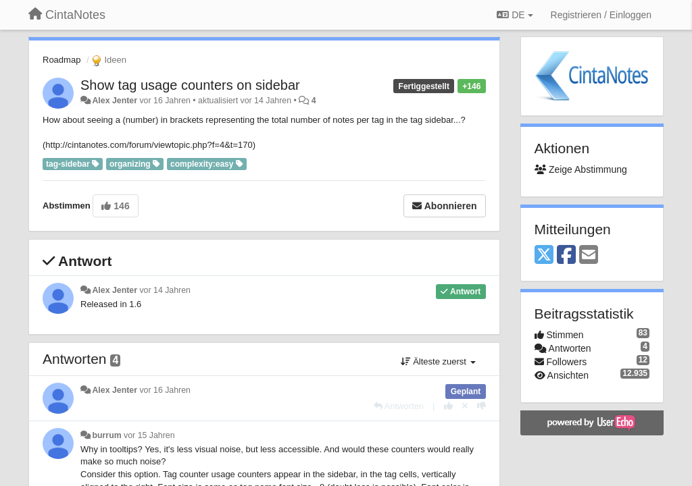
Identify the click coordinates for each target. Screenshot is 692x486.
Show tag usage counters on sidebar (190, 85)
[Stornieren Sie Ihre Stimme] (465, 406)
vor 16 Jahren (164, 390)
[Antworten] (399, 406)
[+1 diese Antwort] (448, 406)
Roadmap (61, 60)
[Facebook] (566, 255)
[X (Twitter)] (544, 255)
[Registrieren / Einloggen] (601, 14)
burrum (106, 435)
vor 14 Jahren (164, 290)
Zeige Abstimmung (581, 169)
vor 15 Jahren (149, 435)
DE (515, 14)
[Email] (588, 255)
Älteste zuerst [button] (438, 361)
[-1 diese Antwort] (481, 406)
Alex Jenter (114, 100)
